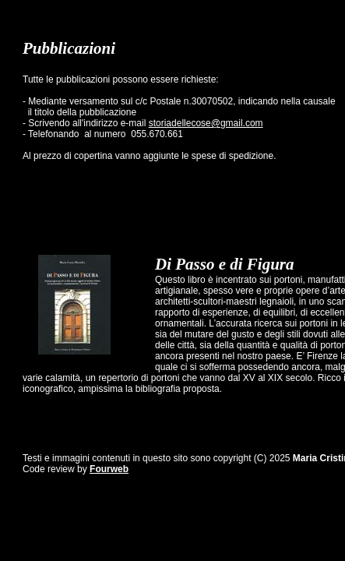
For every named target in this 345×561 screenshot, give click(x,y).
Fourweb (109, 469)
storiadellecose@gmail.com (206, 123)
